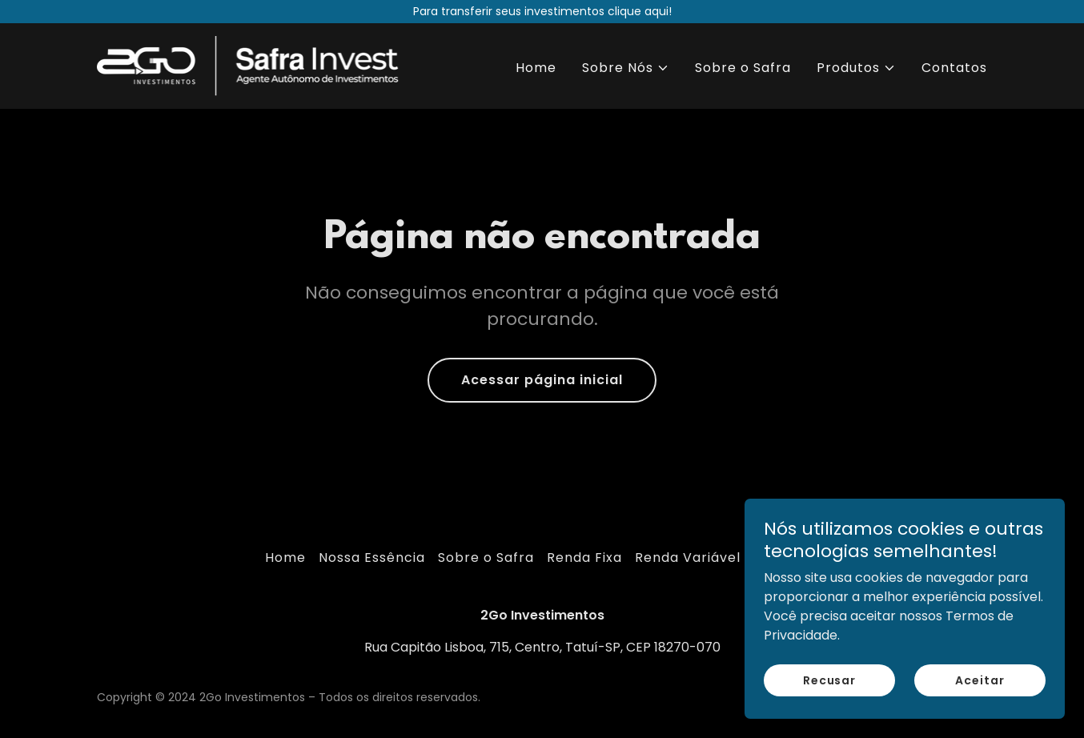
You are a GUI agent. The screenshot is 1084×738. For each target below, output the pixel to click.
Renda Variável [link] (688, 557)
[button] (625, 68)
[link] (252, 65)
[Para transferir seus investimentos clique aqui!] (542, 11)
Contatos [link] (954, 67)
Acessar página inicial (542, 380)
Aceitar (979, 702)
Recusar (829, 702)
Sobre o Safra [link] (743, 67)
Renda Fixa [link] (584, 557)
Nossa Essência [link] (372, 557)
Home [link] (536, 67)
